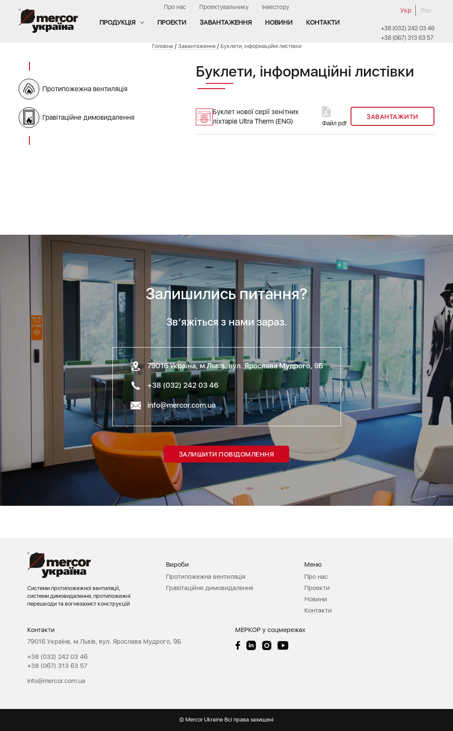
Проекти (171, 22)
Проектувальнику (224, 6)
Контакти (323, 22)
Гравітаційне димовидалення (88, 117)
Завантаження (226, 22)
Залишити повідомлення (226, 454)
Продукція (117, 22)
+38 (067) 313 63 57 (407, 37)
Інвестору (275, 6)
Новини (279, 22)
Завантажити (392, 117)
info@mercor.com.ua (181, 405)
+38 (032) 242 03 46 (407, 28)
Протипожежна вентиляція (85, 89)
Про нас (175, 6)
